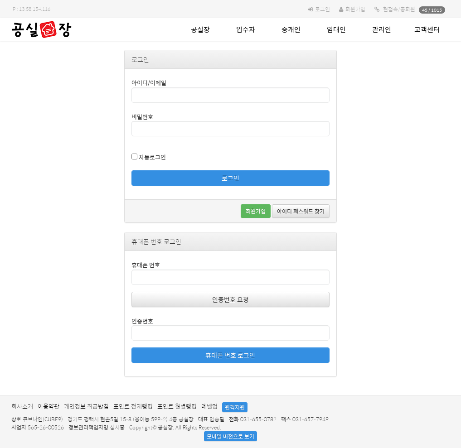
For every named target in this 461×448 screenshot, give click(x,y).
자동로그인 (148, 157)
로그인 (322, 9)
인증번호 (142, 321)
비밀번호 (142, 116)
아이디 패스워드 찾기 (301, 211)
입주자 (245, 29)
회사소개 (22, 406)
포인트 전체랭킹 (133, 406)
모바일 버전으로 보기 (230, 436)
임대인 (336, 29)
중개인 (291, 29)
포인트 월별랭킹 (177, 406)
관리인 (381, 29)
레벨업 (209, 406)
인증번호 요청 (230, 299)
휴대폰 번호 (145, 265)
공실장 (200, 29)
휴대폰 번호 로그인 (230, 355)
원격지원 (235, 407)
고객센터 (427, 29)
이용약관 (48, 406)
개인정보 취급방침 (86, 406)
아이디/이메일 (148, 82)
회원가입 (355, 9)
